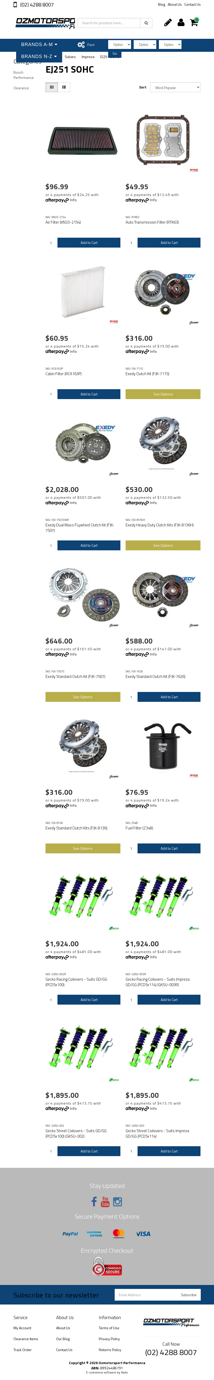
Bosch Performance (24, 75)
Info (73, 200)
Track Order (23, 1349)
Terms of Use (109, 1328)
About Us (175, 4)
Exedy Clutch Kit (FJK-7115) (147, 374)
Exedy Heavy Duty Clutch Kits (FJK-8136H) (160, 525)
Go (115, 53)
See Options (163, 394)
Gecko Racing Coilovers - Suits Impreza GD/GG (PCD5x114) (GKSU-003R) (158, 982)
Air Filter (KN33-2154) (63, 222)
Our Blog (63, 1338)
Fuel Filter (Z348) (139, 828)
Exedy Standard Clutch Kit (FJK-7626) (155, 676)
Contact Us (192, 4)
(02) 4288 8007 (36, 5)
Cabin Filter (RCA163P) (64, 374)
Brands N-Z (39, 56)
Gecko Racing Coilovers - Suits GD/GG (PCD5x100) (76, 982)
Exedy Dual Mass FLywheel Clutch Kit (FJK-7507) (80, 527)
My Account (22, 1328)
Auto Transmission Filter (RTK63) (152, 222)
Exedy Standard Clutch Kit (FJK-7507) (75, 676)
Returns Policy (110, 1349)
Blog (161, 4)
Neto (124, 1372)
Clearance (21, 88)
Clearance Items (26, 1338)
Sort (142, 87)
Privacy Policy (109, 1338)
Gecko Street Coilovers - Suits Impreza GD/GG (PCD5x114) (157, 1133)
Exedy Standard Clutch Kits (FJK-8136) (76, 828)
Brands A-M (39, 44)
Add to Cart (89, 242)
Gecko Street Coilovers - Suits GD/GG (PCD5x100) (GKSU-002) (76, 1133)
